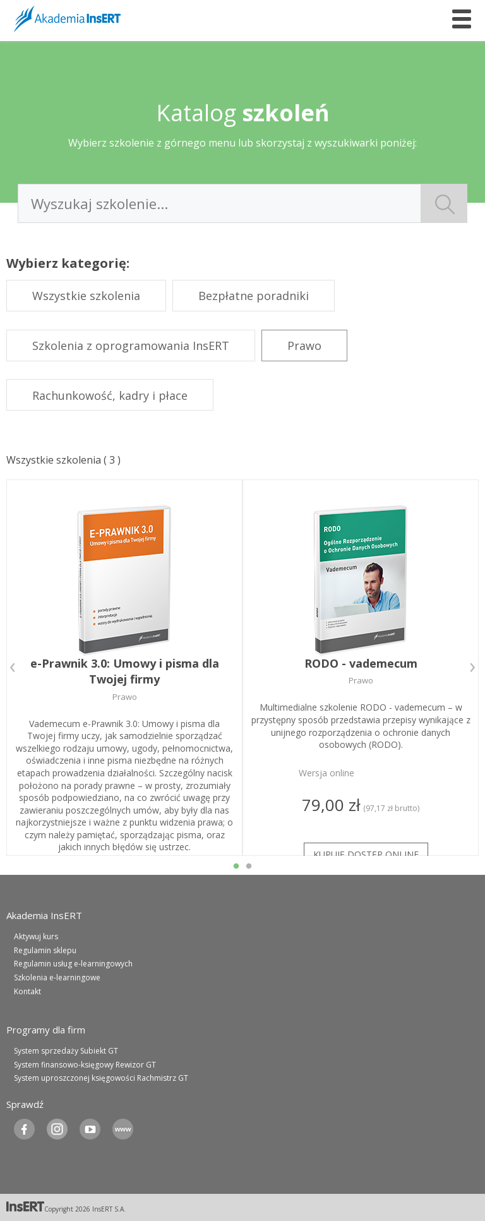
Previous (12, 667)
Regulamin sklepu (45, 950)
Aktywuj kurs (36, 936)
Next (472, 667)
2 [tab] (249, 866)
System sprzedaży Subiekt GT (66, 1050)
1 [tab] (236, 866)
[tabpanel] (124, 668)
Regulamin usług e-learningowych (73, 963)
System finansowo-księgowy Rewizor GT (85, 1064)
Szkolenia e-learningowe (57, 977)
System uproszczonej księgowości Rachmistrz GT (101, 1078)
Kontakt (27, 991)
